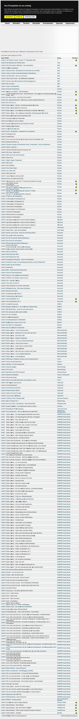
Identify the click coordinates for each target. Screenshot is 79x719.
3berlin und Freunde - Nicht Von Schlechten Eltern (21, 232)
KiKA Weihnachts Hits (12, 257)
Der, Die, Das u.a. (11, 102)
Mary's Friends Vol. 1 (12, 401)
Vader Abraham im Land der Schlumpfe (17, 285)
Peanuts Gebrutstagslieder (14, 272)
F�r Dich (60, 219)
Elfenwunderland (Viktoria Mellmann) (17, 243)
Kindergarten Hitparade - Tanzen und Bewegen (20, 259)
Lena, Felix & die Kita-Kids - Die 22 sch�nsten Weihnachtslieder (25, 617)
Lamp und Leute (62, 408)
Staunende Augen (11, 377)
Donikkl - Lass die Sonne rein (14, 572)
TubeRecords (61, 705)
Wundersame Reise (12, 291)
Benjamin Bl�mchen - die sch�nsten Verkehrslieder (21, 306)
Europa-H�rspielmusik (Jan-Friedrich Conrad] (20, 123)
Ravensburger (61, 367)
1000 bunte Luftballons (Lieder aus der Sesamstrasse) (22, 359)
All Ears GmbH (61, 702)
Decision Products (62, 398)
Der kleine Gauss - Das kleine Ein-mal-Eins (18, 97)
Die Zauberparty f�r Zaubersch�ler (16, 312)
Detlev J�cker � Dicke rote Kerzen (16, 108)
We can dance (10, 83)
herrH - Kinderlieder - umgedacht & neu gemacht (20, 131)
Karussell (60, 232)
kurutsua (60, 406)
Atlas (58, 62)
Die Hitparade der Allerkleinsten (15, 62)
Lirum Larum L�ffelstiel (13, 395)
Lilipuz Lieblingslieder (12, 86)
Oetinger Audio (61, 403)
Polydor (59, 364)
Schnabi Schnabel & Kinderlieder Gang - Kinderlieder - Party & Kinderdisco (28, 144)
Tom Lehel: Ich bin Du (12, 283)
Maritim (59, 322)
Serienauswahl (30, 51)
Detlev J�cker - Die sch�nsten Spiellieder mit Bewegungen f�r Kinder (27, 113)
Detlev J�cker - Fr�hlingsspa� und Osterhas (20, 499)
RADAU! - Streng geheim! (13, 699)
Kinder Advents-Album (13, 390)
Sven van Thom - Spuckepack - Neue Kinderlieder (20, 403)
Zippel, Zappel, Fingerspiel (14, 160)
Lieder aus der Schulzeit (13, 264)
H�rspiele (22, 51)
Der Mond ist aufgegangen (14, 325)
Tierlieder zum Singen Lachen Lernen (17, 277)
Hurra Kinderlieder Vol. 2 (13, 301)
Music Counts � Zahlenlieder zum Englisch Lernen (21, 380)
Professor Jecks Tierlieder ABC (15, 398)
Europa (59, 89)
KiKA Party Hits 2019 (12, 254)
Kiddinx (59, 304)
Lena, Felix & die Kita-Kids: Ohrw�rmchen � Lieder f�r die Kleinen (26, 651)
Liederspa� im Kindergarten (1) (15, 198)
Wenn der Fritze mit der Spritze (15, 155)
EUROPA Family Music (64, 414)
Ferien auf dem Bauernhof (14, 361)
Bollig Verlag (61, 401)
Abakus (59, 377)
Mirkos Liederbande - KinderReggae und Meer (19, 670)
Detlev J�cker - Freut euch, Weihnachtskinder (19, 340)
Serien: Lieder (39, 51)
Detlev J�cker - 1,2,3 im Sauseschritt (17, 330)
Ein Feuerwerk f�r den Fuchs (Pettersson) (18, 227)
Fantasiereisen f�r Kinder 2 (14, 296)
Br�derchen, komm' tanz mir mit (16, 322)
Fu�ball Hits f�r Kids (12, 129)
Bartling (59, 713)
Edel (58, 65)
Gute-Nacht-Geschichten (13, 388)
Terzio (59, 380)
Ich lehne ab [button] (19, 16)
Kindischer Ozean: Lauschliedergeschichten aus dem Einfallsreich (25, 262)
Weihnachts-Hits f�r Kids (13, 694)
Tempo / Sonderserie (63, 374)
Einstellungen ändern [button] (30, 16)
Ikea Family (60, 230)
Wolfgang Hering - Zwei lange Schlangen (18, 288)
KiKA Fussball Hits (11, 251)
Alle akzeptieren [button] (9, 16)
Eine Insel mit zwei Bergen (14, 240)
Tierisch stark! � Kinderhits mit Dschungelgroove (21, 81)
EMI (58, 86)
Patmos (59, 361)
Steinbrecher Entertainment (61, 411)
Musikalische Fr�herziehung (14, 409)
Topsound (60, 382)
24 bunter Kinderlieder (12, 89)
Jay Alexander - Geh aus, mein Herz (16, 75)
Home (17, 51)
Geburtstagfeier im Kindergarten (15, 209)
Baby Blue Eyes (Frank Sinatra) (15, 372)
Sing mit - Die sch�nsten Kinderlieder (17, 275)
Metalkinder (9, 267)
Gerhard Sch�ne (11, 367)
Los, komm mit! (10, 170)
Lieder (3, 60)
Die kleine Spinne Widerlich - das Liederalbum (19, 65)
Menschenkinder (62, 330)
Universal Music (62, 372)
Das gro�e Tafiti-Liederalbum (15, 235)
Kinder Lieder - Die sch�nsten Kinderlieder (19, 606)
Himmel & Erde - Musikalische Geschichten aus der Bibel (23, 70)
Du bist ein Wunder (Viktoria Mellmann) (17, 238)
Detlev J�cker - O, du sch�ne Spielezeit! (18, 354)
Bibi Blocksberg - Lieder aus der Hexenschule (19, 309)
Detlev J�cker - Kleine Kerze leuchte (17, 343)
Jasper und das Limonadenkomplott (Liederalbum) (21, 73)
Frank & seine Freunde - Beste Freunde (17, 577)
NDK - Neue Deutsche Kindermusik (16, 270)
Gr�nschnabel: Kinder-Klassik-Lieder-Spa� (19, 249)
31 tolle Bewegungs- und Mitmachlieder (17, 438)
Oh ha (59, 359)
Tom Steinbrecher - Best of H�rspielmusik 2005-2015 (21, 411)
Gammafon (60, 227)
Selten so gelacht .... (12, 147)
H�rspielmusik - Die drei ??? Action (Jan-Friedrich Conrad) (23, 181)
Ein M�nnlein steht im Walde (14, 121)
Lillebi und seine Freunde (13, 393)
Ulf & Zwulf (9, 369)
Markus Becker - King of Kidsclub (16, 668)
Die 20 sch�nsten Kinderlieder (15, 327)
